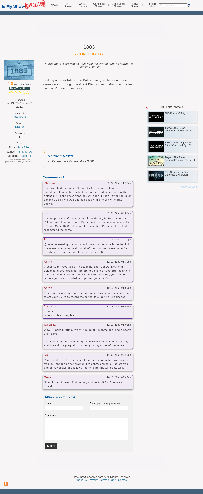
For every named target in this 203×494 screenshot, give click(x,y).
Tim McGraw (24, 151)
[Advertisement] (101, 29)
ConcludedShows (118, 5)
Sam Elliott (23, 147)
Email (105, 403)
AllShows (68, 5)
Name (48, 403)
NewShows (135, 5)
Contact (122, 480)
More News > (189, 187)
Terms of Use (108, 480)
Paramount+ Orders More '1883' (73, 161)
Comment (50, 415)
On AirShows (82, 5)
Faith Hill (26, 155)
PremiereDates (151, 5)
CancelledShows (99, 5)
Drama (19, 126)
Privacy (93, 480)
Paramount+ (19, 116)
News (54, 5)
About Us (81, 480)
